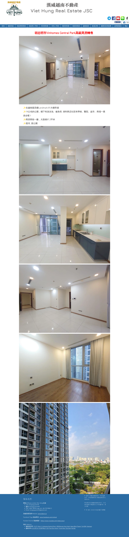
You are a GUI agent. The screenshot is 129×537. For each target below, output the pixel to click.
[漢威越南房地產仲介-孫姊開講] (118, 18)
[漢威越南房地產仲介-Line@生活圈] (122, 18)
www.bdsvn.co (42, 514)
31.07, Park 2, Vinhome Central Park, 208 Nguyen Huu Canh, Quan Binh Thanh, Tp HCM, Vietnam (63, 526)
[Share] (118, 22)
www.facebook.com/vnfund (48, 517)
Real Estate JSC (73, 10)
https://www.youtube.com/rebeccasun (53, 521)
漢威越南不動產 (62, 5)
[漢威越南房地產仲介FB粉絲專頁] (114, 18)
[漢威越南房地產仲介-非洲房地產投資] (127, 18)
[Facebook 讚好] (111, 22)
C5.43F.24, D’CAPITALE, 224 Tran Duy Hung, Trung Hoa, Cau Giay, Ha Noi (54, 528)
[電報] (109, 18)
